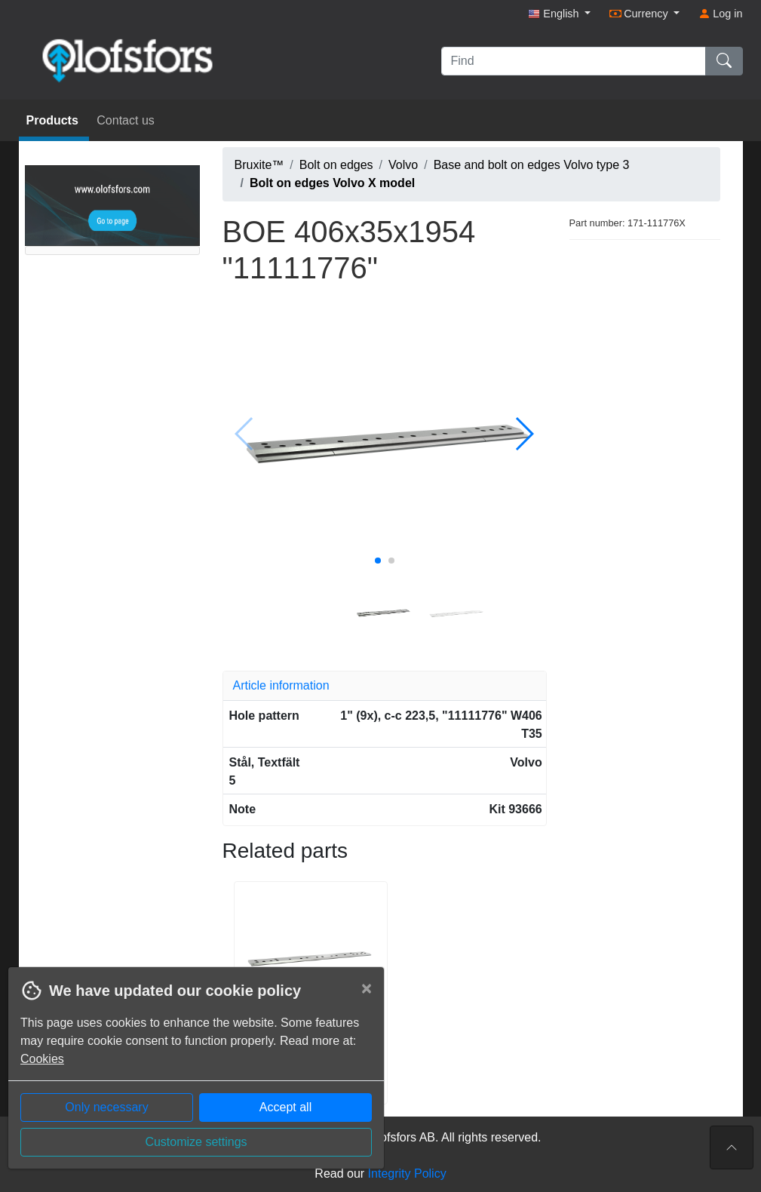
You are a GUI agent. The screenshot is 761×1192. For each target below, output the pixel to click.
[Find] (573, 61)
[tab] (384, 685)
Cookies (42, 1058)
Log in (720, 14)
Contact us (125, 120)
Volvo (403, 164)
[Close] (366, 988)
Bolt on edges (336, 164)
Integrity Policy (407, 1173)
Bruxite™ (259, 164)
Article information (281, 685)
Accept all (285, 1107)
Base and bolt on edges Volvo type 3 (532, 164)
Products (54, 120)
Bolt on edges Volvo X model (332, 183)
